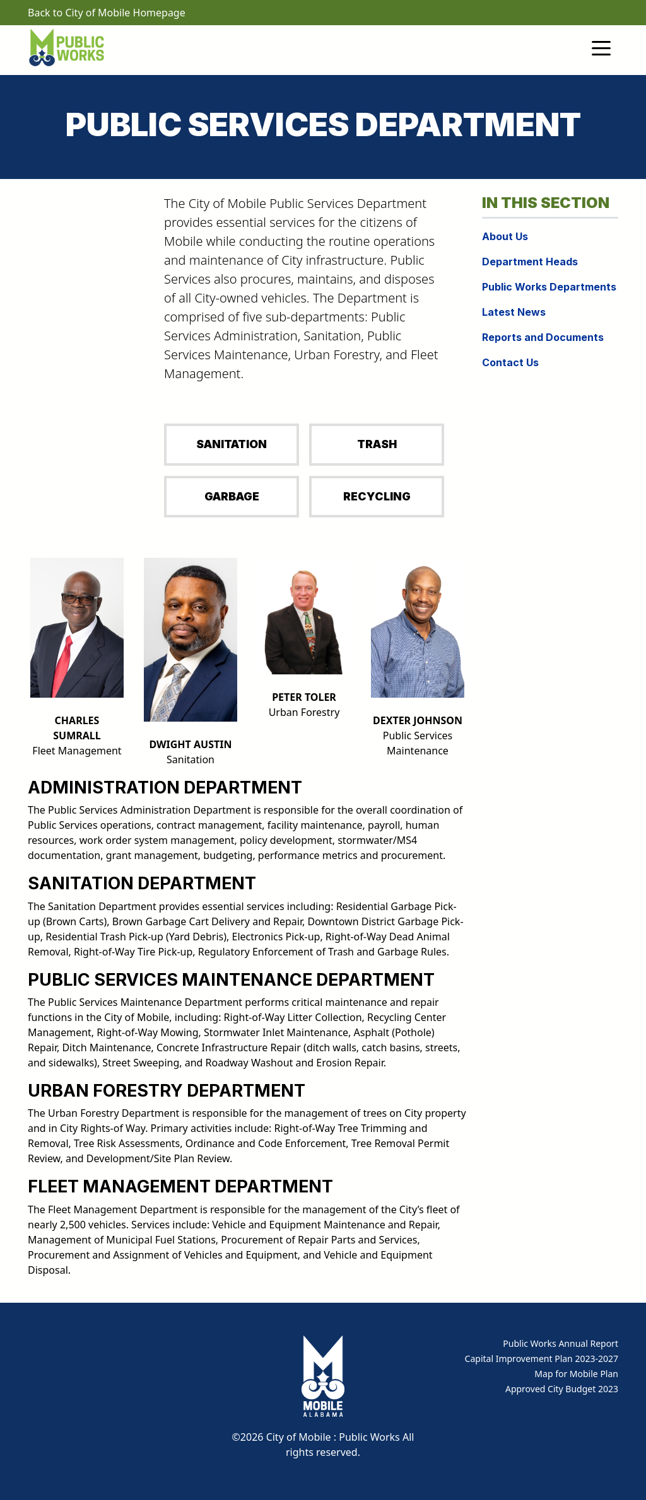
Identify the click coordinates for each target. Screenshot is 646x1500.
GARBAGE (231, 496)
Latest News (514, 312)
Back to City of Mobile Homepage (106, 13)
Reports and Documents (543, 337)
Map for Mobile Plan (576, 1374)
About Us (505, 236)
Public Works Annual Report (560, 1343)
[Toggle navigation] (601, 47)
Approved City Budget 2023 (561, 1389)
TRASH (377, 444)
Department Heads (530, 261)
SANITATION (231, 444)
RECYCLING (377, 496)
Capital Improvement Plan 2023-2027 (541, 1358)
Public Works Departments (549, 286)
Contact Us (510, 362)
